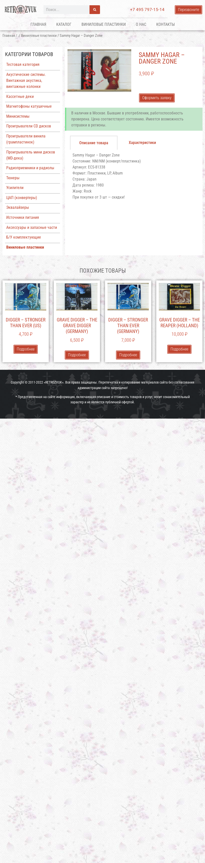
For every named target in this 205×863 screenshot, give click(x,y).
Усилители (15, 187)
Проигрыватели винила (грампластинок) (26, 139)
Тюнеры (13, 178)
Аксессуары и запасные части (31, 227)
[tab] (94, 143)
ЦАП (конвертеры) (21, 197)
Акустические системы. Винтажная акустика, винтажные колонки (26, 80)
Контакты (165, 24)
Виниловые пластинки (104, 24)
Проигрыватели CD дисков (28, 126)
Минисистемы (18, 116)
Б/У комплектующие (23, 237)
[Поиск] (95, 9)
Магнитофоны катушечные (29, 106)
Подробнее (25, 349)
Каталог (64, 24)
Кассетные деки (20, 96)
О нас (141, 24)
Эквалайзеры (17, 207)
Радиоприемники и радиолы (30, 167)
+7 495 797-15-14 (147, 9)
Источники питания (22, 217)
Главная (38, 24)
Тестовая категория (23, 64)
